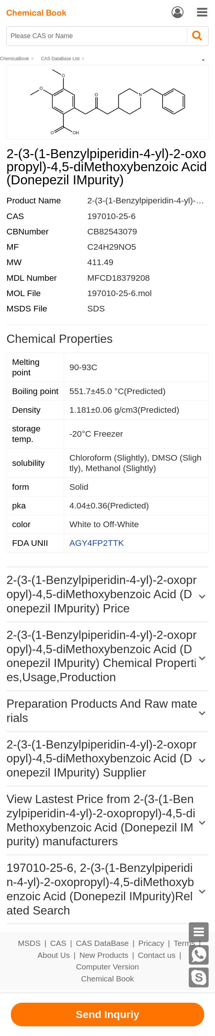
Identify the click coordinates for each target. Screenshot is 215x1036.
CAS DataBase (102, 943)
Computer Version (107, 966)
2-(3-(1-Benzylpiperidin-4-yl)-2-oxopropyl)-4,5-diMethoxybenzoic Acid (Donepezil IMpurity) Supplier (101, 759)
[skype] (199, 977)
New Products (103, 955)
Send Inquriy (107, 1014)
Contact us (156, 955)
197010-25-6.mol (119, 293)
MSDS (29, 943)
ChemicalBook (14, 58)
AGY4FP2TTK (96, 543)
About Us (53, 955)
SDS (96, 308)
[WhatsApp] (199, 955)
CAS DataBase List (60, 58)
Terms (184, 943)
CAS (58, 943)
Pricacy (151, 943)
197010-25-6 (111, 216)
